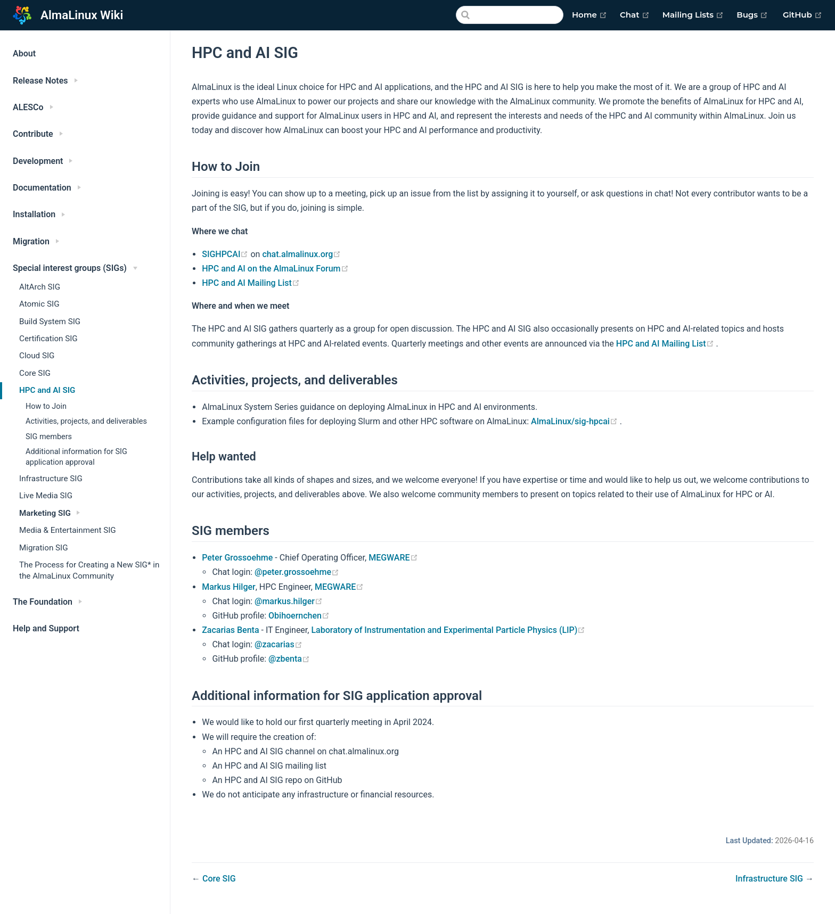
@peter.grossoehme (297, 572)
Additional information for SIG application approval (76, 457)
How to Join (46, 406)
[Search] (509, 15)
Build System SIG (49, 321)
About (24, 53)
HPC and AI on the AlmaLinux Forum (275, 269)
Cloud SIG (36, 355)
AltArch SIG (39, 287)
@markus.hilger (289, 601)
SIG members (49, 436)
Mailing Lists (693, 15)
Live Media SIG (45, 495)
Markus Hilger (229, 587)
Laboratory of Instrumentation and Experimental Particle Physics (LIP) (448, 630)
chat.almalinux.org (301, 254)
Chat (635, 15)
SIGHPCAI (226, 254)
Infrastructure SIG (51, 478)
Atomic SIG (39, 304)
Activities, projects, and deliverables (86, 421)
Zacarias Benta (230, 630)
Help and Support (46, 628)
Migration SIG (43, 548)
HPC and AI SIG (47, 390)
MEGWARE (393, 558)
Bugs (752, 15)
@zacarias (278, 644)
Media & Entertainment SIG (67, 530)
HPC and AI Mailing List (251, 283)
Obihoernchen (299, 616)
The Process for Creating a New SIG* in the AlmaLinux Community (89, 570)
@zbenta (289, 659)
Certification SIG (48, 338)
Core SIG (35, 373)
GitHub (802, 15)
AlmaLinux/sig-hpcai (575, 421)
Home (589, 15)
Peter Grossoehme (237, 558)
